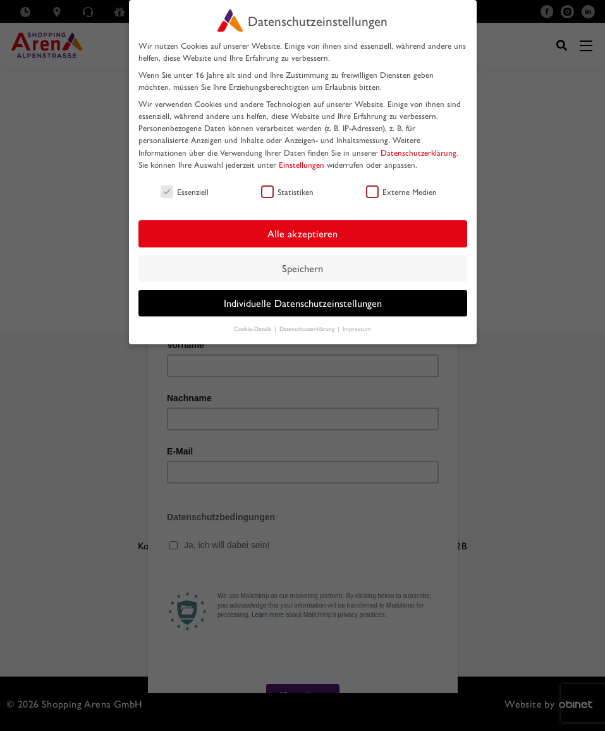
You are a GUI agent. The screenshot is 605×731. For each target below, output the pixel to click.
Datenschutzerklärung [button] (307, 328)
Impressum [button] (357, 328)
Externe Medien (401, 191)
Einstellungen (301, 164)
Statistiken (287, 191)
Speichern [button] (302, 268)
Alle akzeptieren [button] (302, 233)
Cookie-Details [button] (253, 328)
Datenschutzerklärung (418, 152)
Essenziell (185, 191)
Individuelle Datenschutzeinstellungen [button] (303, 303)
